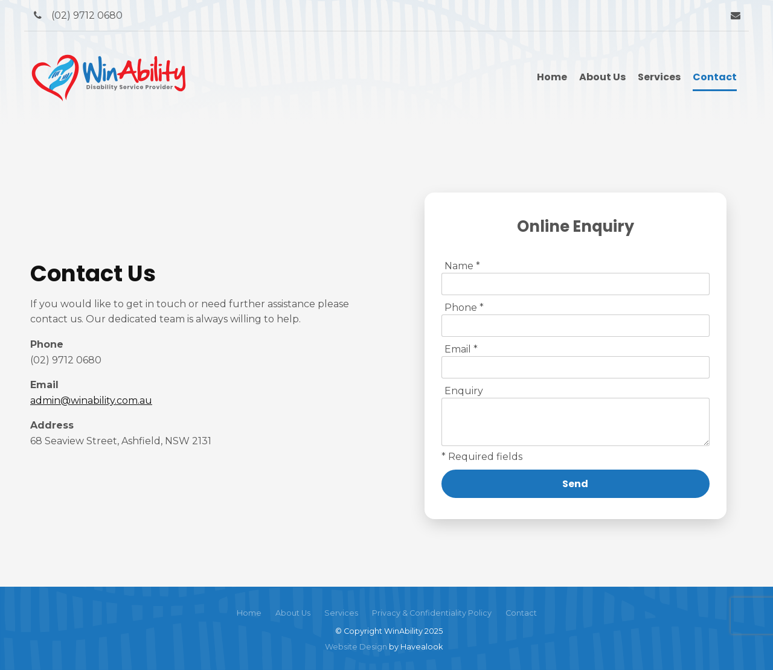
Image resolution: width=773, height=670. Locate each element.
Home (552, 77)
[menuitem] (249, 613)
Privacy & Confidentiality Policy (432, 612)
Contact (715, 77)
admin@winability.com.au (91, 400)
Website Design (356, 646)
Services (659, 77)
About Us (602, 77)
